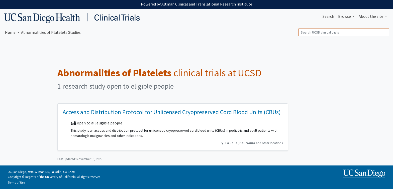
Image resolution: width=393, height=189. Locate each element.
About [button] (371, 16)
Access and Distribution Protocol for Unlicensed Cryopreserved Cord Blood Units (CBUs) (172, 112)
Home (10, 32)
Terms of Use (16, 182)
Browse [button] (345, 16)
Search (328, 16)
